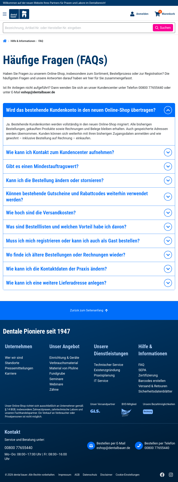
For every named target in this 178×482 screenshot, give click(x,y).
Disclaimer (106, 474)
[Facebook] (162, 475)
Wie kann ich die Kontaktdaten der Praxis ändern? (56, 269)
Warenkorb (166, 12)
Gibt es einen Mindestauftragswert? (42, 166)
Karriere (10, 373)
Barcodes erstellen (152, 381)
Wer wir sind (14, 357)
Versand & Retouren (152, 386)
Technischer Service (108, 365)
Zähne (54, 389)
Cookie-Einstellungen (127, 474)
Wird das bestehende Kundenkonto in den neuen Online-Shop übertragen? (81, 110)
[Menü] (4, 14)
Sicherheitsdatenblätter (155, 391)
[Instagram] (171, 475)
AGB (77, 474)
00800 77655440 (18, 448)
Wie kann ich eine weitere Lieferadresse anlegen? (56, 283)
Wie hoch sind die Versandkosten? (41, 213)
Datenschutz (90, 474)
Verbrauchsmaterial (63, 363)
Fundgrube (57, 373)
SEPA (142, 370)
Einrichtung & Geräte (64, 357)
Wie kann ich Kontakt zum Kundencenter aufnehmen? (60, 152)
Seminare (56, 379)
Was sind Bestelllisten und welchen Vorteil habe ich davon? (66, 227)
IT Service (101, 381)
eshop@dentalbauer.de (113, 448)
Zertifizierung (148, 375)
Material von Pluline (63, 368)
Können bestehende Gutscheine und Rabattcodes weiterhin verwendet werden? (77, 197)
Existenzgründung (107, 370)
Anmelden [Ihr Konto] (142, 13)
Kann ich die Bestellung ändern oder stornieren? (55, 180)
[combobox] (78, 28)
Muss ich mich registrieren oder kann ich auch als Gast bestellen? (73, 241)
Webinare (56, 384)
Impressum (64, 474)
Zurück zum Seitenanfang (86, 310)
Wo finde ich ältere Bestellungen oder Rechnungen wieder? (65, 255)
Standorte (12, 363)
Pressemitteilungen (19, 368)
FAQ (141, 365)
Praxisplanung (104, 375)
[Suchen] (163, 27)
